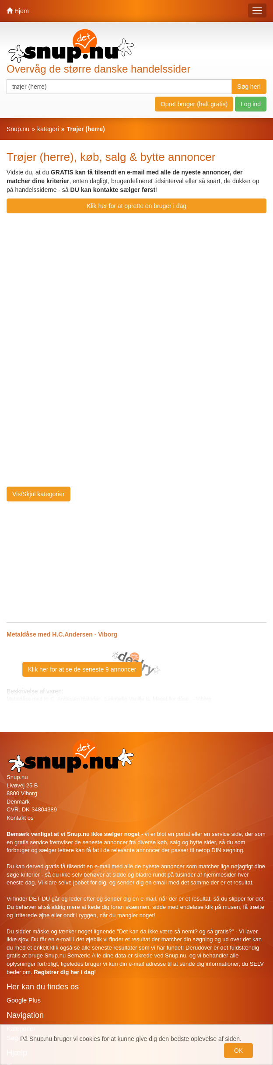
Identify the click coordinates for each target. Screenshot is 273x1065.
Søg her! (249, 86)
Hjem (18, 10)
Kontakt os (20, 817)
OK (238, 1050)
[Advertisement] (192, 281)
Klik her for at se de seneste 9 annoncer (82, 669)
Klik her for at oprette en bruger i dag (136, 205)
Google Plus (24, 1000)
